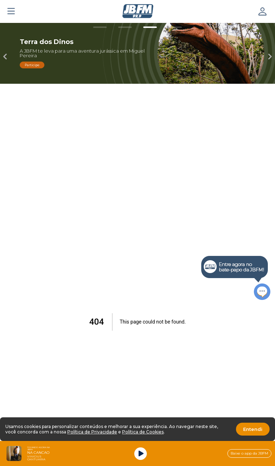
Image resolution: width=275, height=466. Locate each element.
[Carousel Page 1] (100, 27)
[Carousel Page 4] (175, 27)
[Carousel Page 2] (125, 27)
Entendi (252, 429)
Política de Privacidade (92, 432)
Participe (32, 65)
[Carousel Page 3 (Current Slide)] (150, 27)
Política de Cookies (143, 432)
